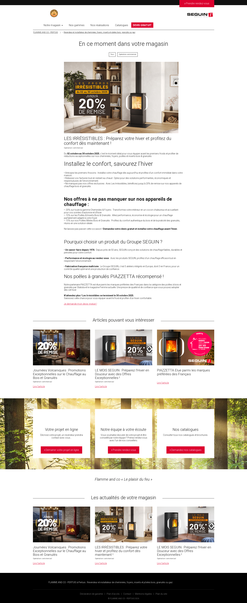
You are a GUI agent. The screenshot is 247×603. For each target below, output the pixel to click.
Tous (112, 54)
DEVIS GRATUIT (142, 25)
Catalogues (121, 25)
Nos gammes (77, 25)
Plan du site (161, 594)
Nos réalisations (99, 25)
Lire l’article (39, 386)
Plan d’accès (113, 594)
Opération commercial (127, 54)
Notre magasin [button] (53, 25)
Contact (127, 594)
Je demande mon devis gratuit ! (80, 304)
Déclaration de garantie (91, 594)
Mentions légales (143, 594)
